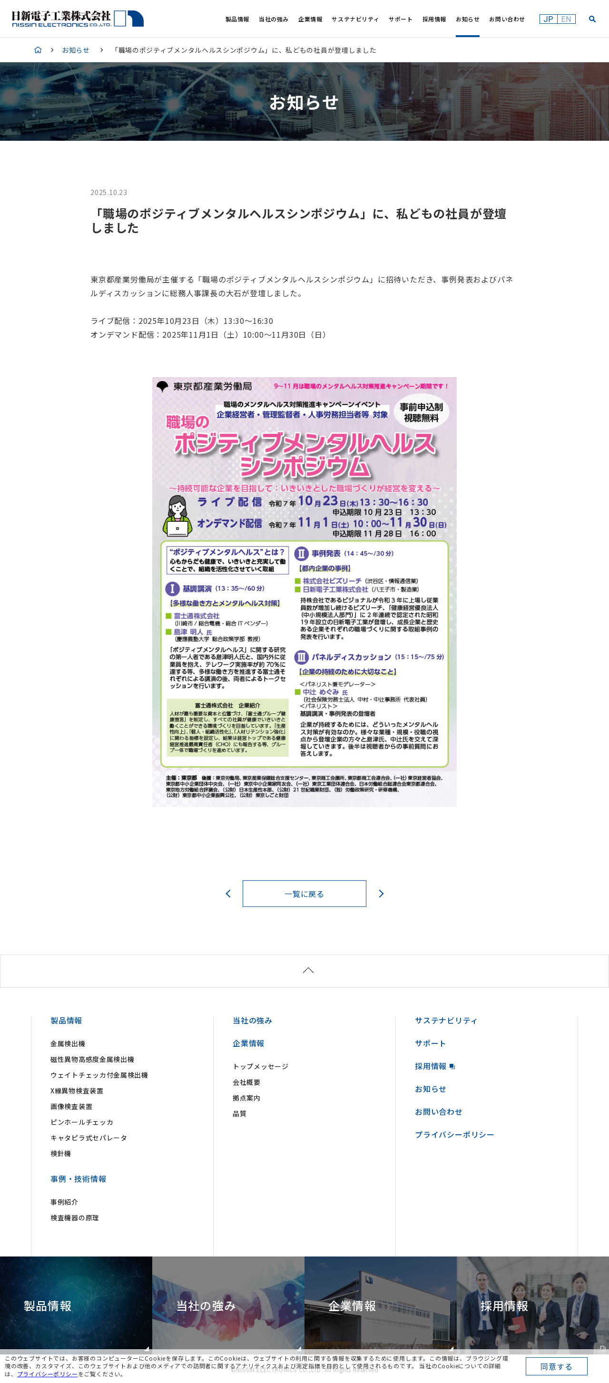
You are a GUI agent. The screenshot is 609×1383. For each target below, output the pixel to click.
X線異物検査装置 (77, 1090)
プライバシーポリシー (47, 1374)
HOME (38, 50)
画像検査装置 (71, 1106)
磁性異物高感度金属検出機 (92, 1059)
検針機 (60, 1153)
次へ (379, 893)
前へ (229, 893)
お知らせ (76, 50)
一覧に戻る (304, 893)
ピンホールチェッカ (81, 1122)
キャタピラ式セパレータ (89, 1137)
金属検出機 (68, 1043)
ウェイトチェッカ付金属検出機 (99, 1075)
